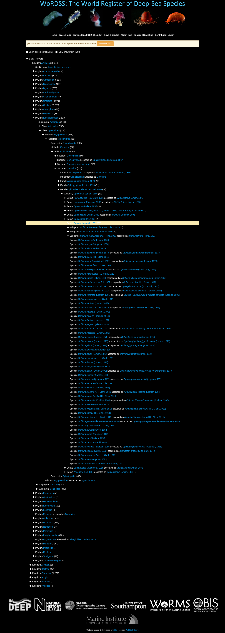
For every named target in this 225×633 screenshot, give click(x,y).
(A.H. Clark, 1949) (141, 307)
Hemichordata (50, 501)
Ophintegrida (68, 476)
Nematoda (48, 522)
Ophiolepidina (77, 177)
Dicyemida (48, 113)
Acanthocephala (51, 71)
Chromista (46, 573)
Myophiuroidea (61, 480)
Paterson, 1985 (87, 202)
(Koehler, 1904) (94, 290)
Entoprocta (48, 493)
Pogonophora (49, 539)
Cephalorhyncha (51, 92)
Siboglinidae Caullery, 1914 (82, 539)
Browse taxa (79, 35)
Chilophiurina (76, 172)
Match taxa (126, 35)
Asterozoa (55, 122)
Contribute (160, 35)
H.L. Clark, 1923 (100, 227)
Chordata (47, 101)
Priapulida (48, 548)
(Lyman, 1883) (92, 459)
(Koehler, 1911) (94, 316)
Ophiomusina (73, 155)
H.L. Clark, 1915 (89, 198)
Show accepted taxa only (39, 52)
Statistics (148, 35)
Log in (171, 35)
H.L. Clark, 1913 (95, 408)
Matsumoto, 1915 (88, 468)
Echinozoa (55, 489)
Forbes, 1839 (92, 248)
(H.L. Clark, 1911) (139, 282)
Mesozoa (47, 514)
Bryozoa (47, 88)
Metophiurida (64, 139)
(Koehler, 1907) (95, 349)
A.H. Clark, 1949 (93, 307)
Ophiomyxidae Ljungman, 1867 (107, 160)
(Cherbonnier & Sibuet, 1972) (101, 463)
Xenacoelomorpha (52, 560)
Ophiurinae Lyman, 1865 (86, 193)
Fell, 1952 (94, 282)
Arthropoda (48, 80)
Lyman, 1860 (86, 214)
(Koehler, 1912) (93, 434)
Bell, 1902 (84, 219)
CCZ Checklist (94, 35)
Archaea (45, 564)
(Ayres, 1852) (93, 430)
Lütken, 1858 (92, 278)
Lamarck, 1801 (123, 214)
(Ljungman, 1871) (94, 379)
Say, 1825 (92, 269)
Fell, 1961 (84, 472)
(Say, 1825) (138, 269)
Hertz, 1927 (98, 236)
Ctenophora (49, 109)
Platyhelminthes (51, 535)
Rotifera (47, 552)
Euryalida (64, 147)
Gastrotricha (49, 497)
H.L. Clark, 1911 (93, 257)
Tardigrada (48, 556)
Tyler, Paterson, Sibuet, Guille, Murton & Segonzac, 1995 (108, 210)
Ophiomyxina (73, 160)
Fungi (44, 577)
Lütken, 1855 (85, 206)
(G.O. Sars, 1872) (137, 451)
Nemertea (48, 527)
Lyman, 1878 (130, 198)
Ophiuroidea (54, 130)
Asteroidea (53, 126)
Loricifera (47, 510)
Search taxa (65, 35)
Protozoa (45, 586)
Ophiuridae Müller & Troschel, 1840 (113, 172)
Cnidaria (47, 105)
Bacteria (45, 569)
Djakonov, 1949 (93, 324)
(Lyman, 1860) (93, 375)
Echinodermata (50, 118)
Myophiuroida (60, 134)
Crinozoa (54, 484)
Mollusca (47, 518)
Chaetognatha (50, 96)
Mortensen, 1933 (93, 404)
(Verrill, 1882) (94, 261)
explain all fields (105, 44)
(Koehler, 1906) (94, 400)
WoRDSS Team (132, 630)
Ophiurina (71, 168)
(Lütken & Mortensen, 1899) (146, 328)
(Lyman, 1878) (93, 244)
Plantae (45, 581)
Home (54, 35)
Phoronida (48, 531)
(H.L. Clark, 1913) (145, 408)
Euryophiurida (69, 143)
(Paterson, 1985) (142, 446)
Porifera (47, 543)
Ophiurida (65, 151)
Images (137, 35)
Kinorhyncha (49, 505)
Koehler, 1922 (93, 320)
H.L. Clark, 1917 (96, 455)
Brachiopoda (49, 84)
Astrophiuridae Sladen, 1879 (81, 181)
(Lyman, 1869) (94, 240)
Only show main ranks (67, 52)
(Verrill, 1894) (93, 442)
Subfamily (68, 193)
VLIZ (115, 630)
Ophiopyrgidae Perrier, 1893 (81, 185)
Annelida (47, 75)
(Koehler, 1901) (94, 295)
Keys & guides (111, 35)
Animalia (45, 63)
